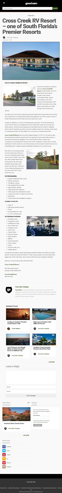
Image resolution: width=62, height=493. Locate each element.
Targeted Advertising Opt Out (49, 488)
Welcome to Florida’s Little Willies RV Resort (42, 323)
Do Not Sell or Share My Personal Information (31, 488)
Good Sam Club (31, 482)
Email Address (36, 415)
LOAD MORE (51, 362)
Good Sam (18, 290)
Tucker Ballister (16, 328)
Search (55, 8)
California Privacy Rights (42, 422)
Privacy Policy (3, 488)
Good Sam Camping (12, 37)
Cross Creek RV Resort (12, 135)
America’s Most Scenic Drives (14, 423)
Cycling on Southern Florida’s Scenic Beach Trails (17, 323)
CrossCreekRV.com (11, 274)
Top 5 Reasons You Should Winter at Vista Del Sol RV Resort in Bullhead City (16, 349)
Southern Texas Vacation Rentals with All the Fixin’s (41, 348)
